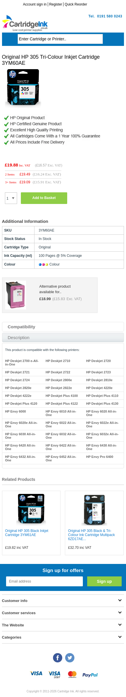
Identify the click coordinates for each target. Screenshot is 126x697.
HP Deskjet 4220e (99, 388)
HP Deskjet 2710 (57, 361)
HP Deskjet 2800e (58, 380)
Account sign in (34, 4)
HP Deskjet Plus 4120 (21, 403)
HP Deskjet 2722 (57, 372)
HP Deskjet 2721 (17, 372)
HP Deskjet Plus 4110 (102, 395)
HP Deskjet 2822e (58, 388)
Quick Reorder (76, 4)
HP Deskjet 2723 (98, 372)
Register (55, 4)
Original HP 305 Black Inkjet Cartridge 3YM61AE (26, 533)
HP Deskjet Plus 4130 (102, 403)
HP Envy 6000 (15, 411)
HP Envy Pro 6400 (99, 456)
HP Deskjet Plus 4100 (61, 395)
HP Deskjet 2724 (17, 380)
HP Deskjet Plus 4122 (61, 403)
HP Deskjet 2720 (98, 361)
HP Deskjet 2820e (18, 388)
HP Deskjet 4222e (18, 395)
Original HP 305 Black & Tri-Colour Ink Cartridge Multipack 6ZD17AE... (91, 535)
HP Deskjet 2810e (99, 380)
